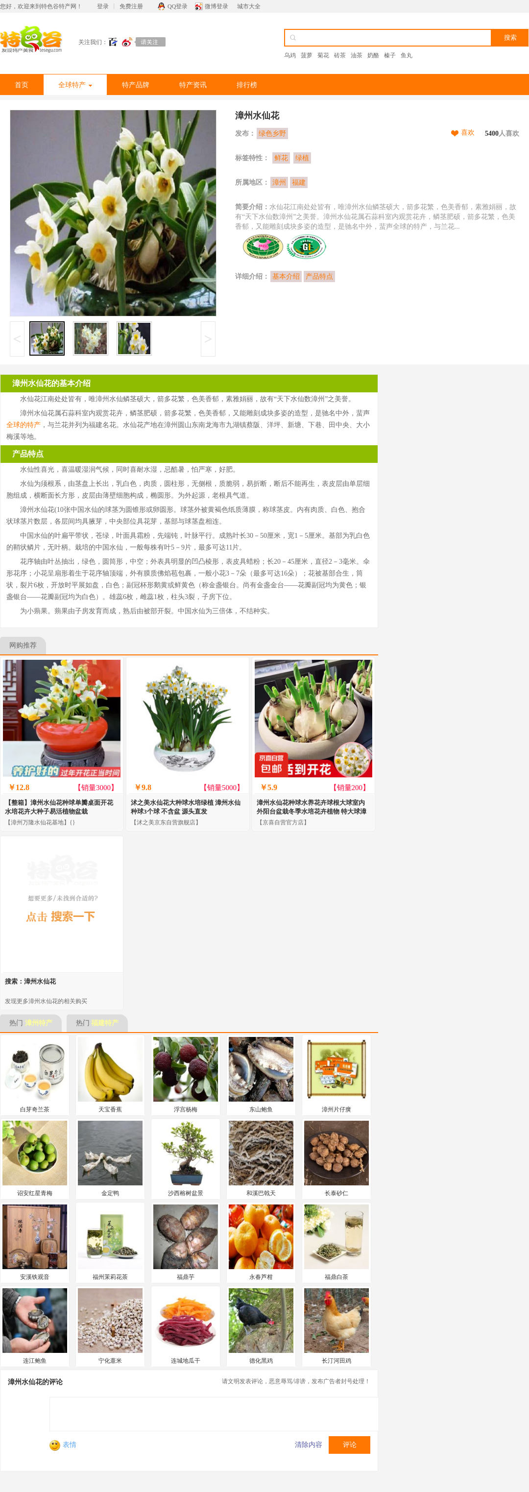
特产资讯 (193, 85)
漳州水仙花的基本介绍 (51, 383)
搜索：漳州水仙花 (30, 981)
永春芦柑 (261, 1277)
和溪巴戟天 (261, 1193)
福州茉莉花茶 (110, 1277)
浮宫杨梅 (185, 1109)
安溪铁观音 (34, 1277)
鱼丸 (406, 55)
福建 (299, 182)
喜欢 (468, 132)
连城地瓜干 (185, 1360)
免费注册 (131, 6)
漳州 (279, 182)
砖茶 (340, 55)
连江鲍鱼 (35, 1360)
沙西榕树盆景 (185, 1193)
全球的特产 (23, 425)
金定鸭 (110, 1193)
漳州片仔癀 (336, 1109)
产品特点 (319, 276)
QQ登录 (178, 6)
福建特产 (105, 1023)
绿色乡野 (272, 133)
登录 (103, 6)
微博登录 (216, 6)
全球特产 (75, 85)
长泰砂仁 (336, 1193)
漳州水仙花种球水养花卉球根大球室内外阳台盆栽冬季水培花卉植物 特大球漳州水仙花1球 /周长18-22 (311, 811)
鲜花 (281, 158)
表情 (62, 1444)
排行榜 (247, 85)
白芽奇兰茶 (34, 1109)
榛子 (390, 55)
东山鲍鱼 (261, 1109)
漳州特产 (38, 1023)
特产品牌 (135, 85)
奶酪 (373, 55)
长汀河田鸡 (336, 1360)
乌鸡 (290, 55)
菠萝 (307, 55)
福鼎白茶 (336, 1277)
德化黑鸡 (261, 1360)
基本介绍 (286, 276)
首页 (21, 85)
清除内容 (308, 1444)
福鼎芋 (185, 1277)
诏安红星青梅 (34, 1193)
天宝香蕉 (110, 1109)
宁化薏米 (110, 1360)
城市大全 (249, 6)
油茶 (356, 55)
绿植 (302, 158)
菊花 (323, 55)
